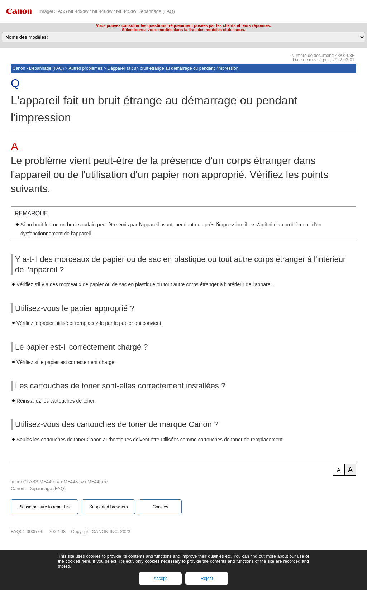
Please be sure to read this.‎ (44, 506)
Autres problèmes (85, 68)
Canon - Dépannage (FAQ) (38, 68)
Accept (160, 578)
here (85, 561)
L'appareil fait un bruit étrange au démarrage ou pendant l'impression (172, 68)
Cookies (160, 506)
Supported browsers (108, 506)
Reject (207, 578)
